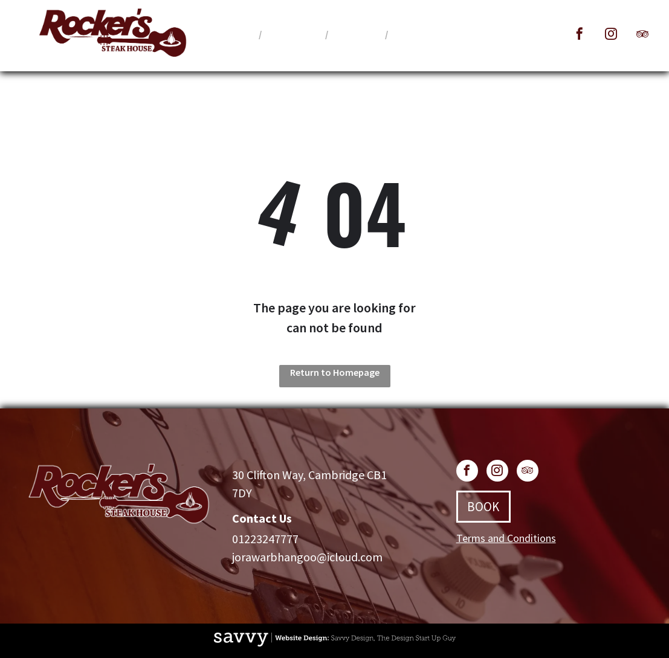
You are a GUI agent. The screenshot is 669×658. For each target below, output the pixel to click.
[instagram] (611, 35)
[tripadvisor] (642, 35)
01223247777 (265, 538)
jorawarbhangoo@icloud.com (307, 556)
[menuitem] (236, 34)
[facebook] (579, 35)
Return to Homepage (335, 372)
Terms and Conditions (506, 538)
